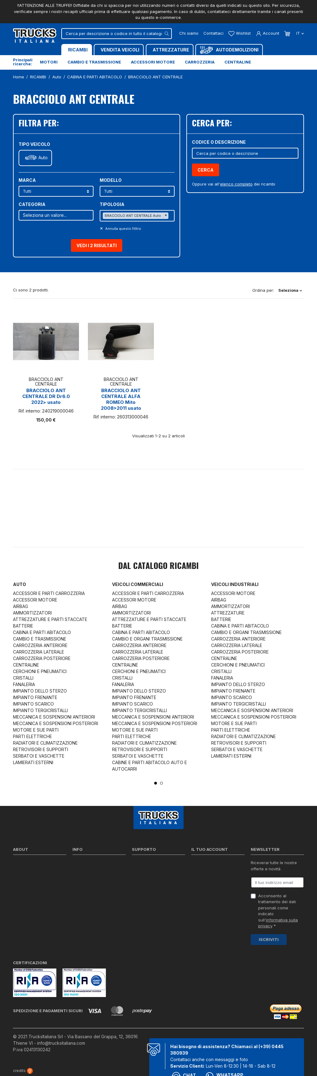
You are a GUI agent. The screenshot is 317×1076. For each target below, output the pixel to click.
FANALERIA (24, 684)
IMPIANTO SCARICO (33, 703)
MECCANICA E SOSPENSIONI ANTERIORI (54, 717)
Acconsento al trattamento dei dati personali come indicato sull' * (278, 911)
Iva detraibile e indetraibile (157, 895)
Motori (49, 61)
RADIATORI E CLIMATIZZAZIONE (45, 743)
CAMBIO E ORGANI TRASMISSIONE (147, 638)
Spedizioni (82, 863)
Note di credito (205, 879)
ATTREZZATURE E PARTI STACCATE (50, 619)
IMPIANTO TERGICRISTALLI (40, 710)
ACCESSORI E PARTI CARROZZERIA (49, 593)
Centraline (237, 61)
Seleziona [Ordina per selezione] (290, 290)
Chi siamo (188, 33)
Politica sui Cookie (90, 887)
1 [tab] (155, 783)
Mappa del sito (86, 909)
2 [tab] (161, 783)
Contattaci (213, 33)
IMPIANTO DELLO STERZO (40, 690)
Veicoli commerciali (137, 584)
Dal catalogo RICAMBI (158, 566)
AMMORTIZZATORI (32, 612)
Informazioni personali (212, 863)
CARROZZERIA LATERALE (38, 651)
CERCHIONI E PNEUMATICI (40, 671)
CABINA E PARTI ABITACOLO (42, 632)
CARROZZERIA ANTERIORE (40, 645)
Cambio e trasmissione (94, 61)
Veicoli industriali (234, 584)
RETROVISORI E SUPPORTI (40, 749)
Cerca (206, 170)
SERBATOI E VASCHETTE (38, 756)
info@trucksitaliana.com (61, 1043)
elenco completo (236, 184)
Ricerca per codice (150, 863)
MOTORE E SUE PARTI (36, 730)
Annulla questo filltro (122, 228)
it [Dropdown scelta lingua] (299, 33)
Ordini (197, 871)
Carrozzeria (200, 61)
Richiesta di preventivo (154, 887)
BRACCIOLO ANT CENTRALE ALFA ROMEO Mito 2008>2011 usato (121, 399)
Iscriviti (269, 939)
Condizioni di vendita (92, 879)
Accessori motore (153, 61)
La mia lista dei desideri (214, 895)
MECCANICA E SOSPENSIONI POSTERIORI (55, 723)
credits (23, 1070)
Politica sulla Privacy (92, 871)
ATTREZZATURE (228, 612)
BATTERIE (23, 625)
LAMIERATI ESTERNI (33, 762)
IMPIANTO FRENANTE (35, 697)
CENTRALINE (26, 664)
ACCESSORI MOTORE (35, 599)
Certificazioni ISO (29, 871)
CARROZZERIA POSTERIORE (42, 658)
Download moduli (148, 879)
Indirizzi (198, 887)
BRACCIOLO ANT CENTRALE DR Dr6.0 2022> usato (46, 396)
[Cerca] (116, 33)
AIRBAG (20, 606)
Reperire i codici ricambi (155, 871)
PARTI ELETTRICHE (32, 736)
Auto (43, 157)
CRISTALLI (23, 677)
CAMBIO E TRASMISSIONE (39, 638)
